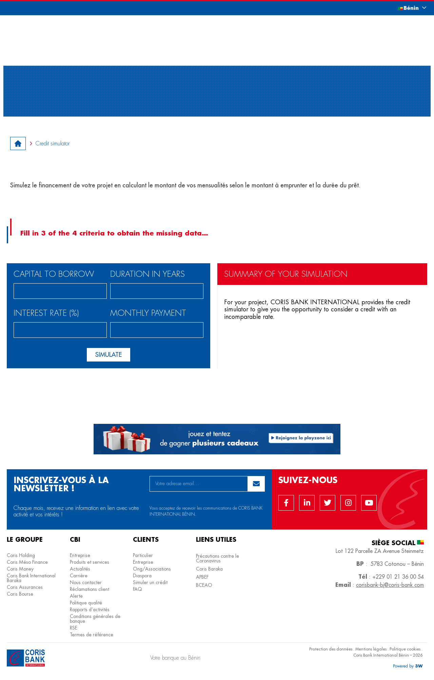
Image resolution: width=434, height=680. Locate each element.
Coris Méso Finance (27, 562)
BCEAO (204, 585)
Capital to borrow (54, 274)
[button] (405, 8)
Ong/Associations (152, 569)
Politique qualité (86, 603)
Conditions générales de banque (95, 618)
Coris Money (20, 569)
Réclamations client (89, 589)
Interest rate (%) (46, 313)
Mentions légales (371, 649)
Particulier (143, 555)
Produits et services (89, 562)
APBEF (202, 577)
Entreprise (80, 555)
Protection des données (330, 649)
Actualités (80, 569)
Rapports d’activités (90, 609)
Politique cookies (405, 649)
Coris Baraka (209, 569)
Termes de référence (91, 635)
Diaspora (142, 576)
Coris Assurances (25, 587)
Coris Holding (21, 555)
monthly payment (148, 313)
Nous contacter (86, 582)
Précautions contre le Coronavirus (217, 558)
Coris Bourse (20, 594)
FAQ (137, 589)
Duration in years (147, 274)
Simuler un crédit (150, 582)
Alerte (76, 596)
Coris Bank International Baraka (31, 578)
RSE (73, 628)
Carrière (78, 576)
